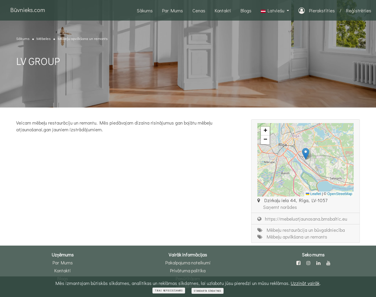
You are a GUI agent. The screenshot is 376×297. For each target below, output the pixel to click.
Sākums (145, 10)
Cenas (198, 10)
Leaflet (313, 194)
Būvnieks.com (27, 10)
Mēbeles (43, 38)
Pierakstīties (316, 10)
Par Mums (172, 10)
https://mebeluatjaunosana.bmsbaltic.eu (302, 219)
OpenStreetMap (339, 194)
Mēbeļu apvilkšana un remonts (83, 38)
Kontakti (223, 10)
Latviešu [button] (273, 10)
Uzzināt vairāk (305, 283)
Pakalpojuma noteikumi (188, 263)
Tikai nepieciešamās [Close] (169, 290)
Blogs (246, 10)
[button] (305, 154)
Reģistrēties (358, 10)
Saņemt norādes (280, 207)
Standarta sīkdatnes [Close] (207, 291)
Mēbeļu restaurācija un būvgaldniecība (301, 230)
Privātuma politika (188, 270)
